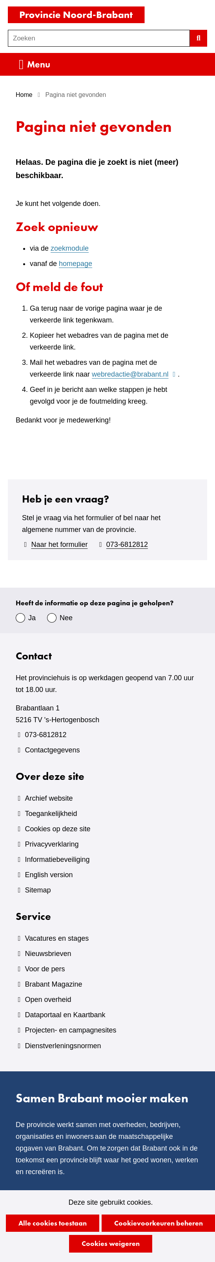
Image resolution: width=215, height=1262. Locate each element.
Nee (66, 618)
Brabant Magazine (53, 984)
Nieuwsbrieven (48, 954)
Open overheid (48, 999)
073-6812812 (127, 544)
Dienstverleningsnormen (63, 1046)
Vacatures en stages (57, 938)
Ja (32, 618)
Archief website (49, 798)
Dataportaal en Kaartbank (65, 1015)
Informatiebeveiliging (57, 859)
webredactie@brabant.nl (135, 374)
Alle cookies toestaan (52, 1222)
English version (49, 875)
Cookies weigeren (111, 1243)
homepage (75, 264)
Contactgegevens (52, 750)
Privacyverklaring (51, 844)
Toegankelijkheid (51, 814)
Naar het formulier (59, 544)
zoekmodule (70, 248)
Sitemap (38, 890)
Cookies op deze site (57, 829)
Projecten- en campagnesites (70, 1030)
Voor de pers (45, 969)
